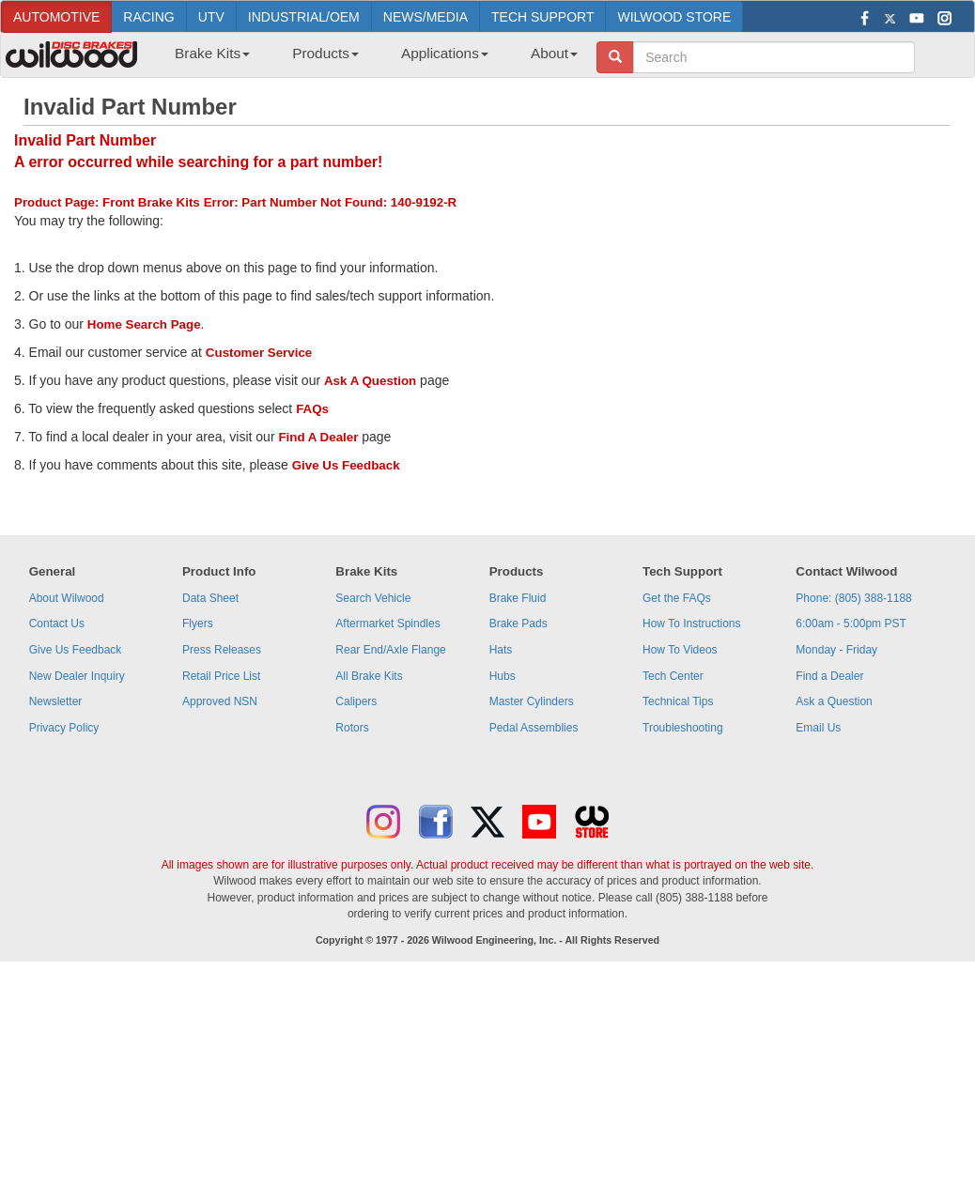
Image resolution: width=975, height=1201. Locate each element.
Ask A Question (370, 381)
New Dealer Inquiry (77, 676)
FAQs (312, 409)
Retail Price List (221, 676)
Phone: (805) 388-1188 (853, 598)
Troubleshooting (682, 727)
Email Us (818, 727)
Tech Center (673, 676)
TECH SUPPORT (542, 16)
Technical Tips (677, 701)
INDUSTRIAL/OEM (304, 16)
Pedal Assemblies (534, 727)
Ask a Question (834, 701)
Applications (444, 53)
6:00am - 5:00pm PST (850, 623)
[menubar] (369, 59)
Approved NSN (219, 701)
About (554, 53)
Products (325, 53)
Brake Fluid (518, 598)
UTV (211, 16)
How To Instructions (691, 623)
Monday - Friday (836, 649)
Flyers (197, 623)
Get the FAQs (676, 598)
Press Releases (221, 649)
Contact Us (57, 623)
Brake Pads (518, 623)
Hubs (502, 676)
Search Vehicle (372, 598)
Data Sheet (210, 598)
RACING (148, 16)
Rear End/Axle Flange (390, 649)
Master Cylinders (531, 701)
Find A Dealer (318, 437)
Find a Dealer (829, 676)
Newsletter (56, 701)
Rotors (351, 727)
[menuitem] (205, 59)
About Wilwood (66, 598)
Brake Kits (212, 53)
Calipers (356, 701)
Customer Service (259, 353)
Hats (501, 649)
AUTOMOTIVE (56, 16)
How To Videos (680, 649)
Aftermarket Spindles (387, 623)
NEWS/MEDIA (425, 16)
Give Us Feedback (346, 465)
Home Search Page (144, 324)
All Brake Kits (368, 676)
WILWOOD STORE (674, 16)
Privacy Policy (64, 727)
